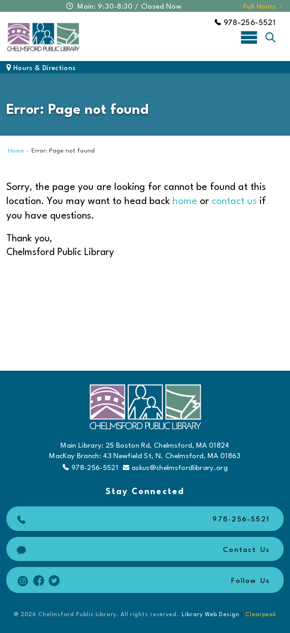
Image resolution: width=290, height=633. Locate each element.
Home (16, 151)
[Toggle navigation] (249, 37)
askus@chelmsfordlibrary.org (175, 468)
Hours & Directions (41, 68)
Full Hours (264, 6)
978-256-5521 (244, 23)
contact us (234, 201)
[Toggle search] (270, 37)
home (185, 201)
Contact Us (142, 550)
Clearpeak (260, 615)
